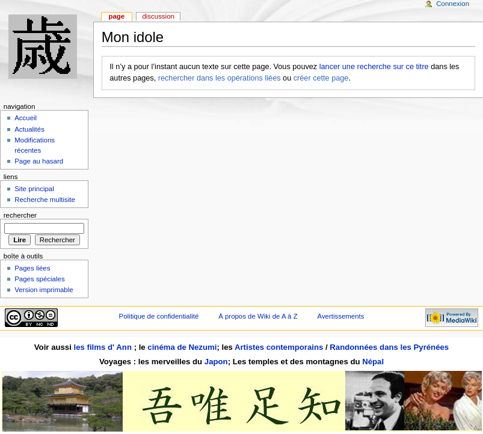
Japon (216, 361)
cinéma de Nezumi (182, 347)
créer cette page (321, 78)
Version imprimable (43, 289)
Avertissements (341, 316)
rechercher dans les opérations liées (219, 78)
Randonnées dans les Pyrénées (389, 347)
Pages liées (32, 268)
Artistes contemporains (279, 347)
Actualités (29, 129)
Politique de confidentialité (159, 316)
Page (116, 16)
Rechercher (20, 215)
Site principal (34, 188)
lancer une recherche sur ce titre (374, 67)
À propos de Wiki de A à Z (257, 316)
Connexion (452, 3)
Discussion (158, 16)
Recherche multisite (44, 199)
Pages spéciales (39, 279)
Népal (373, 361)
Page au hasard (38, 161)
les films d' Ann (104, 347)
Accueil (25, 117)
